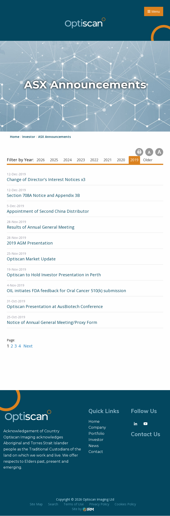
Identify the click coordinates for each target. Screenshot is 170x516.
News (94, 446)
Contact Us (145, 434)
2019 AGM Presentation (30, 243)
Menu (154, 11)
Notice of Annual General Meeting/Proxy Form (52, 322)
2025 (54, 160)
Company (97, 428)
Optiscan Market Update (31, 259)
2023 (81, 160)
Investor (96, 440)
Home (94, 421)
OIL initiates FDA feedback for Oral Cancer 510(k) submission (66, 290)
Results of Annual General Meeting (40, 227)
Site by (83, 509)
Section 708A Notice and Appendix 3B (43, 195)
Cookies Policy (125, 504)
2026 (41, 160)
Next (27, 346)
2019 (134, 160)
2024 (67, 160)
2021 (107, 160)
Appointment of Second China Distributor (48, 211)
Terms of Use (74, 504)
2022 (94, 160)
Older (148, 160)
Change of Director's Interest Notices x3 (46, 179)
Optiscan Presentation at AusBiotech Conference (55, 306)
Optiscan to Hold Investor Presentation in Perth (54, 275)
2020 (121, 160)
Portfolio (96, 434)
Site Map (36, 504)
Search (53, 504)
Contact (96, 452)
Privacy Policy (99, 504)
